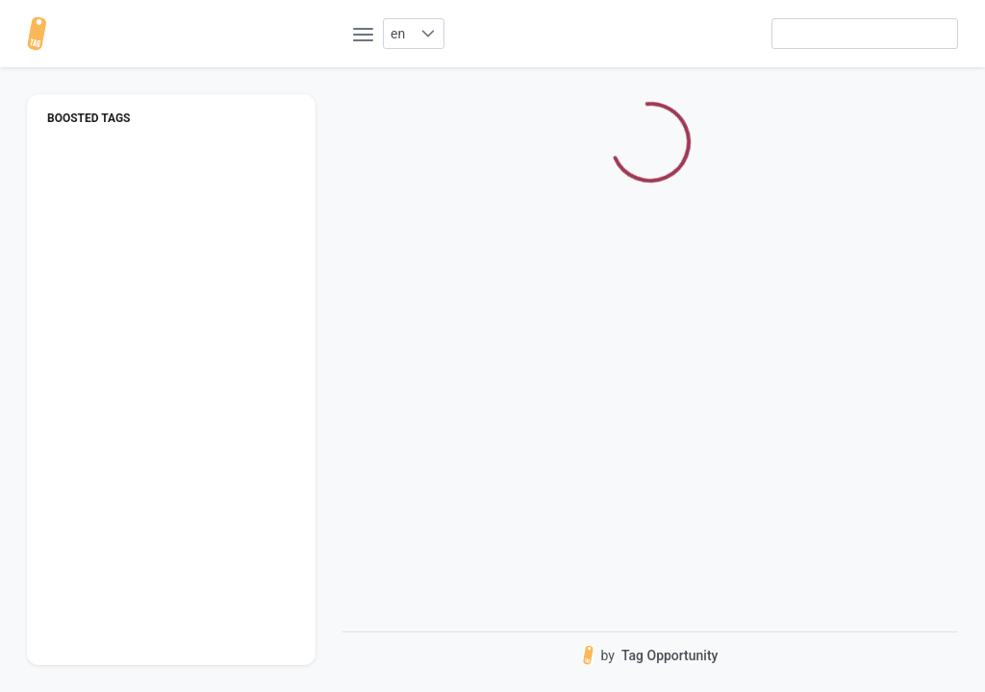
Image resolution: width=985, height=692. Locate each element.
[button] (427, 33)
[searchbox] (864, 33)
